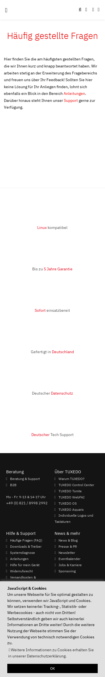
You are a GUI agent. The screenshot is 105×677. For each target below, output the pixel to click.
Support (71, 100)
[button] (98, 9)
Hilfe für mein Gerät (24, 565)
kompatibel (52, 227)
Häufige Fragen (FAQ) (26, 540)
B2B (13, 484)
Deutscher (52, 393)
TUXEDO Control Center (76, 484)
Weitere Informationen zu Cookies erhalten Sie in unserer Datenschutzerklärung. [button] (51, 653)
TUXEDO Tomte (70, 491)
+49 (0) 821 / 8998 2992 (27, 502)
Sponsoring (67, 571)
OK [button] (52, 668)
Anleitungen (74, 93)
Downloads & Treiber (25, 546)
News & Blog (68, 540)
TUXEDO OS (68, 503)
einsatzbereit (52, 310)
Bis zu (52, 268)
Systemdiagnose (22, 552)
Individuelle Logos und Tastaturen (74, 518)
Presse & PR (68, 546)
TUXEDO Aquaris (71, 509)
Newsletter (67, 552)
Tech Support (52, 434)
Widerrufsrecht (21, 571)
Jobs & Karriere (70, 565)
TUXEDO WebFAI (72, 497)
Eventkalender (69, 558)
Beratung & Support (25, 478)
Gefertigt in (52, 351)
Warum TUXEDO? (72, 478)
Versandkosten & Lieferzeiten (21, 580)
